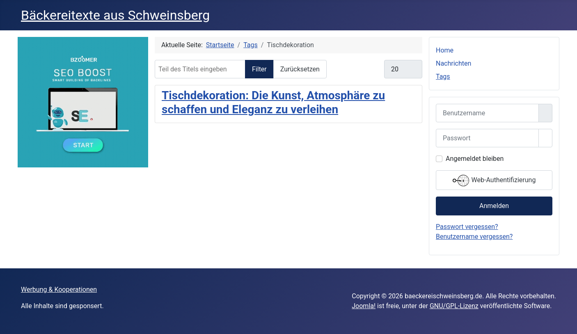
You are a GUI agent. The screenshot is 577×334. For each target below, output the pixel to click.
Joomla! (364, 306)
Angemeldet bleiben (475, 158)
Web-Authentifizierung (494, 180)
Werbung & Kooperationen (59, 289)
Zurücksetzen (300, 69)
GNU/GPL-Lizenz (454, 306)
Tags (443, 76)
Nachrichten (453, 63)
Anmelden (494, 206)
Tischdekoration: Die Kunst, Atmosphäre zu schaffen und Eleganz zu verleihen (273, 102)
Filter (259, 69)
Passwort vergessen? (467, 227)
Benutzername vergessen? (474, 236)
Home (444, 50)
